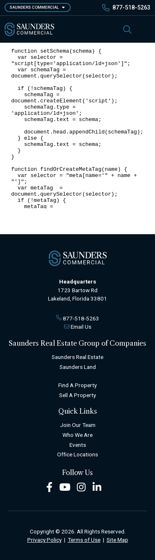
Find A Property (77, 385)
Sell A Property (77, 395)
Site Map (117, 539)
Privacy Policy (44, 539)
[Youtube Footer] (65, 487)
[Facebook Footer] (49, 487)
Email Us (81, 326)
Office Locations (77, 454)
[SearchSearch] (127, 29)
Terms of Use (84, 539)
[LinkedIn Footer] (97, 487)
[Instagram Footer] (81, 487)
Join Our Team (77, 425)
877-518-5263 (131, 7)
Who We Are (77, 435)
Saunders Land (78, 367)
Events (77, 444)
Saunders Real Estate (77, 357)
